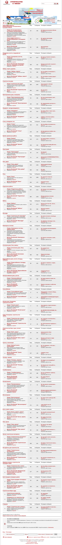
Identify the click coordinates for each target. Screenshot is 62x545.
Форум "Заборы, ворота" (13, 71)
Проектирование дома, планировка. (11, 94)
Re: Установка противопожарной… (49, 228)
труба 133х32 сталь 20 (46, 404)
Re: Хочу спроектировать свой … (48, 97)
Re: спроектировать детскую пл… (48, 103)
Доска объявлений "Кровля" (14, 144)
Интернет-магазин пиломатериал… (49, 390)
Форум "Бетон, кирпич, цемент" (15, 411)
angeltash (14, 36)
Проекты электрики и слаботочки (48, 284)
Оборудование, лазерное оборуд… (49, 291)
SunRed (42, 132)
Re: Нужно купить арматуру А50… (48, 397)
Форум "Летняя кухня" (13, 305)
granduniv (43, 405)
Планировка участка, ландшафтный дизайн (11, 54)
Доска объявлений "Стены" (14, 131)
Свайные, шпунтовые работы (47, 116)
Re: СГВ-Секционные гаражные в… (49, 323)
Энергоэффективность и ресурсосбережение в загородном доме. (16, 39)
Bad (42, 263)
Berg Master (43, 39)
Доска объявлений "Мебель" (14, 208)
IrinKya (42, 90)
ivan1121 (43, 204)
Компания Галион (45, 181)
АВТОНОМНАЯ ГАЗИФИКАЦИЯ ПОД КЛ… (50, 296)
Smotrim (42, 443)
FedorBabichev (44, 507)
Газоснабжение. (6, 289)
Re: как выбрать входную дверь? (48, 76)
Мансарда (5, 213)
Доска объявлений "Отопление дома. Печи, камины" (15, 254)
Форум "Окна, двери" (12, 164)
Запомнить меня (50, 534)
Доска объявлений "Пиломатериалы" (12, 390)
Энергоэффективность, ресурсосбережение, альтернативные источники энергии (12, 26)
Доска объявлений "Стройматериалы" (12, 377)
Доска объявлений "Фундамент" (15, 116)
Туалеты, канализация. (8, 342)
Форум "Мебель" (11, 203)
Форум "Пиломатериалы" (14, 384)
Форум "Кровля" (11, 138)
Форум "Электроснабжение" (14, 278)
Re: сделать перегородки (46, 38)
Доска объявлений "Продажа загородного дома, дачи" (15, 486)
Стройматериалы (7, 369)
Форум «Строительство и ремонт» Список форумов (14, 515)
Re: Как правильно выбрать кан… (48, 131)
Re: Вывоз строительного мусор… (48, 442)
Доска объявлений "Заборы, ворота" (17, 76)
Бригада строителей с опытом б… (48, 64)
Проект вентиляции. (45, 254)
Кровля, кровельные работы (10, 135)
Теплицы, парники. (7, 357)
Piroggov (42, 57)
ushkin (42, 480)
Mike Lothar (29, 539)
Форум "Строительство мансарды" (16, 215)
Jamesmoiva (50, 527)
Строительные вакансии (13, 493)
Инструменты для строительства (11, 447)
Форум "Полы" (11, 176)
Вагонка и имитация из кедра (47, 338)
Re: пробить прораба (45, 497)
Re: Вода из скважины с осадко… (48, 262)
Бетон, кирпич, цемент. (8, 409)
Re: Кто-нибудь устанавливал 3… (48, 71)
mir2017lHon (43, 292)
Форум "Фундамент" (12, 110)
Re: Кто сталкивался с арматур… (48, 372)
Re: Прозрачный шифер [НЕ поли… (49, 144)
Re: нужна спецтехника (46, 417)
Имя (42, 353)
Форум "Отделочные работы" (15, 189)
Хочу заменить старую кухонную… (49, 305)
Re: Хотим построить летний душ (48, 216)
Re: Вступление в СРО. (46, 471)
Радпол (42, 117)
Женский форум (44, 46)
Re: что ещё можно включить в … (48, 429)
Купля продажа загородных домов (11, 477)
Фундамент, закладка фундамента (11, 108)
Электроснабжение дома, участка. (11, 275)
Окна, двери (6, 161)
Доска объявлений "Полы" (14, 181)
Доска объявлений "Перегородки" (16, 156)
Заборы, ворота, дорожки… (9, 68)
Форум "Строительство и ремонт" (16, 506)
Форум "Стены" (11, 124)
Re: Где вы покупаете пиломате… (48, 56)
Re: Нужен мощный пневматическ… (49, 450)
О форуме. (5, 504)
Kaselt (42, 153)
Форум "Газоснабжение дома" (15, 291)
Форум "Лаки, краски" (13, 424)
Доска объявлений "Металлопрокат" (17, 404)
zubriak (42, 209)
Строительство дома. (8, 81)
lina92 (42, 182)
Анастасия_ (43, 221)
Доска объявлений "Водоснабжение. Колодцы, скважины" (17, 271)
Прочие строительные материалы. (11, 434)
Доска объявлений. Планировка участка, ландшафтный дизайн (15, 64)
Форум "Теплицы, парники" (14, 360)
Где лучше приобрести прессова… (48, 506)
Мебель (4, 200)
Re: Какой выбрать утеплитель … (48, 138)
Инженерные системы (8, 225)
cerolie (42, 361)
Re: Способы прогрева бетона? (48, 412)
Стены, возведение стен (9, 121)
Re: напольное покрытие (46, 176)
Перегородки (6, 149)
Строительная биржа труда (9, 490)
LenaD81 (43, 197)
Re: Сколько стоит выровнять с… (48, 189)
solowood (43, 339)
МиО (42, 238)
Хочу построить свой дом (46, 84)
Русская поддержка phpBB (32, 542)
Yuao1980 (43, 104)
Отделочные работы (8, 186)
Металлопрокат (6, 395)
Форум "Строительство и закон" (15, 465)
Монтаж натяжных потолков (47, 196)
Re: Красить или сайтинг (46, 424)
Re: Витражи (44, 152)
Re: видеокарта (44, 493)
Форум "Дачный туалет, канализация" (13, 346)
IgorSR (42, 255)
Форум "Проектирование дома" (15, 97)
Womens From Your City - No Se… (48, 203)
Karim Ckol (43, 85)
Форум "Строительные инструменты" (13, 451)
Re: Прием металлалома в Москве (48, 30)
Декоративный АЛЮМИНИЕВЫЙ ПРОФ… (50, 156)
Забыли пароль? (41, 534)
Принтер (42, 333)
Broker (42, 311)
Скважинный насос (45, 270)
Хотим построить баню (46, 332)
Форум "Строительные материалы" (16, 436)
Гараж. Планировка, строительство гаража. (11, 315)
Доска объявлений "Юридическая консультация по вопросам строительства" (16, 472)
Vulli (42, 77)
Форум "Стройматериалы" (14, 372)
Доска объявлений (12, 46)
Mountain (43, 31)
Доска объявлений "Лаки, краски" (16, 429)
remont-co (43, 65)
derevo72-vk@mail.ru (45, 391)
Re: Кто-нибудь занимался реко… (48, 466)
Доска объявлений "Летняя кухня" (16, 310)
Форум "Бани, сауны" (13, 331)
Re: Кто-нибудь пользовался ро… (48, 124)
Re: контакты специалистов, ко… (48, 457)
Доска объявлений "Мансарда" (15, 220)
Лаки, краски (6, 421)
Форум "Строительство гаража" (15, 318)
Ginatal (42, 306)
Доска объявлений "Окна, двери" (16, 169)
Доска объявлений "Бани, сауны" (16, 337)
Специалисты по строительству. (15, 497)
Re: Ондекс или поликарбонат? (48, 360)
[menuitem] (45, 537)
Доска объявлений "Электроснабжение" (12, 284)
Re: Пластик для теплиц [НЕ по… (48, 365)
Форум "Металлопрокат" (13, 397)
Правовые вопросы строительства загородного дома (11, 463)
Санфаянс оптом (45, 352)
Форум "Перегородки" (13, 151)
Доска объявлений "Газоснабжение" (17, 296)
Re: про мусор (44, 89)
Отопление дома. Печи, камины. (10, 245)
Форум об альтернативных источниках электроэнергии (14, 30)
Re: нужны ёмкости (45, 376)
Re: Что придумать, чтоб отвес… (48, 345)
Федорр (42, 297)
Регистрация (8, 532)
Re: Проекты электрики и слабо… (48, 237)
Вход (4, 532)
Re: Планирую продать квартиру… (48, 479)
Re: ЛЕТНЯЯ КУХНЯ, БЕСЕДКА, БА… (49, 310)
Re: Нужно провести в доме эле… (48, 278)
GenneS (42, 145)
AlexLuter (43, 98)
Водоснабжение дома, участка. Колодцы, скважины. (13, 259)
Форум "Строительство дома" (15, 83)
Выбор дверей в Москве (46, 164)
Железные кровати (45, 208)
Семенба (43, 165)
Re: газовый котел (45, 248)
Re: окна (43, 169)
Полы (4, 174)
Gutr (42, 217)
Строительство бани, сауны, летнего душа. (12, 329)
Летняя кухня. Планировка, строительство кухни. (9, 302)
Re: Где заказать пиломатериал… (48, 384)
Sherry (42, 47)
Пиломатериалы (7, 381)
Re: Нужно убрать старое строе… (48, 110)
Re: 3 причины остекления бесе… (48, 318)
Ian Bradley (42, 539)
